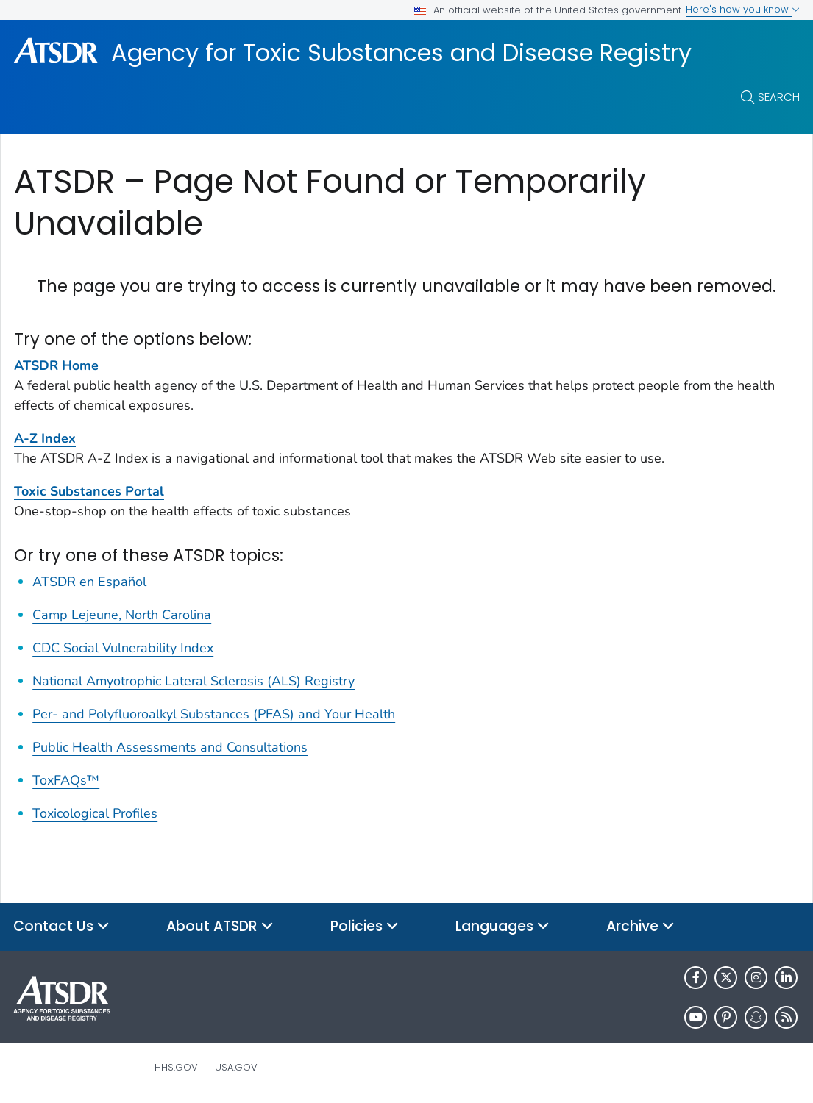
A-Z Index (45, 438)
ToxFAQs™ (65, 780)
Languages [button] (502, 927)
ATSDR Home (56, 365)
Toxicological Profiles (94, 813)
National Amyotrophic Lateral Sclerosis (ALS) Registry (193, 681)
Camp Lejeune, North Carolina (121, 615)
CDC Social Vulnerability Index (122, 648)
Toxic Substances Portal (89, 491)
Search (779, 96)
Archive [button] (640, 927)
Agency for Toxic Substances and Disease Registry (401, 53)
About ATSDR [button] (220, 927)
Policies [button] (364, 927)
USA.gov (236, 1067)
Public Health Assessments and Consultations (170, 747)
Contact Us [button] (61, 927)
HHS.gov (176, 1067)
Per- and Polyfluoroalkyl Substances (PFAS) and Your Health (213, 714)
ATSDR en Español (89, 581)
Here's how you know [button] (743, 9)
